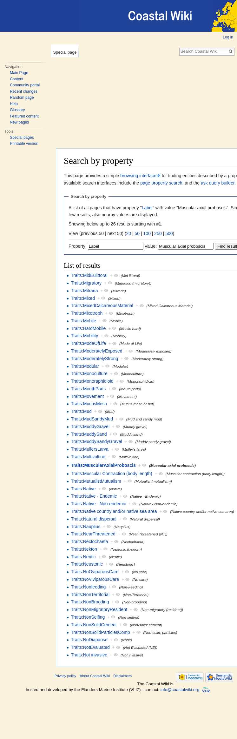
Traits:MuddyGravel (90, 426)
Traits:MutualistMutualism (96, 481)
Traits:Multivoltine (88, 456)
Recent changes (23, 91)
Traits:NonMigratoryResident (99, 609)
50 (137, 233)
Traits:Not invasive (89, 654)
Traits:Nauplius (85, 526)
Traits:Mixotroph (86, 313)
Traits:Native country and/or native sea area (114, 511)
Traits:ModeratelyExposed (96, 350)
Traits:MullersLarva (90, 449)
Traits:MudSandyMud (92, 418)
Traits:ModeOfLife (88, 343)
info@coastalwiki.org (180, 689)
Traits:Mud (81, 411)
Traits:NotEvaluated (90, 647)
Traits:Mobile (83, 320)
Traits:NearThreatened (93, 533)
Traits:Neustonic (87, 564)
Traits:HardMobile (88, 328)
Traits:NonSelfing (88, 617)
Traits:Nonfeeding (88, 586)
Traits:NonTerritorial (90, 594)
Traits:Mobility (84, 335)
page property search (161, 182)
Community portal (25, 85)
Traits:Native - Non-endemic (98, 503)
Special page (64, 52)
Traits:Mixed (83, 298)
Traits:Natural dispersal (93, 518)
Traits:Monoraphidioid (92, 381)
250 (157, 233)
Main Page (19, 73)
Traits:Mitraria (84, 290)
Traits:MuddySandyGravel (96, 441)
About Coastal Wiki (95, 676)
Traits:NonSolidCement (93, 624)
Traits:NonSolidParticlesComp (100, 632)
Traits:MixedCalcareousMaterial (102, 305)
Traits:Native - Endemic (94, 496)
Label (147, 207)
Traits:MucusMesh (89, 403)
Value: (151, 246)
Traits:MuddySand (89, 434)
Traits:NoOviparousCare (94, 571)
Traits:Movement (87, 396)
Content (16, 79)
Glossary (17, 110)
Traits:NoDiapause (89, 639)
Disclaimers (122, 676)
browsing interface (138, 175)
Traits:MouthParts (88, 388)
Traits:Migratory (86, 283)
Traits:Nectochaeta (89, 541)
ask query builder (217, 182)
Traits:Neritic (83, 556)
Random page (22, 97)
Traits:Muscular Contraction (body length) (111, 473)
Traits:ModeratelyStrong (94, 358)
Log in (228, 37)
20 (128, 233)
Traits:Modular (85, 366)
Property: (78, 246)
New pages (19, 122)
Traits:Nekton (84, 549)
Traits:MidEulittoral (89, 275)
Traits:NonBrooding (90, 601)
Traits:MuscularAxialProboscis (103, 465)
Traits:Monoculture (89, 373)
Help (14, 104)
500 (169, 233)
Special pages (22, 137)
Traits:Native (83, 488)
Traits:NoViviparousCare (95, 579)
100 (147, 233)
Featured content (24, 116)
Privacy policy (65, 676)
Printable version (24, 143)
